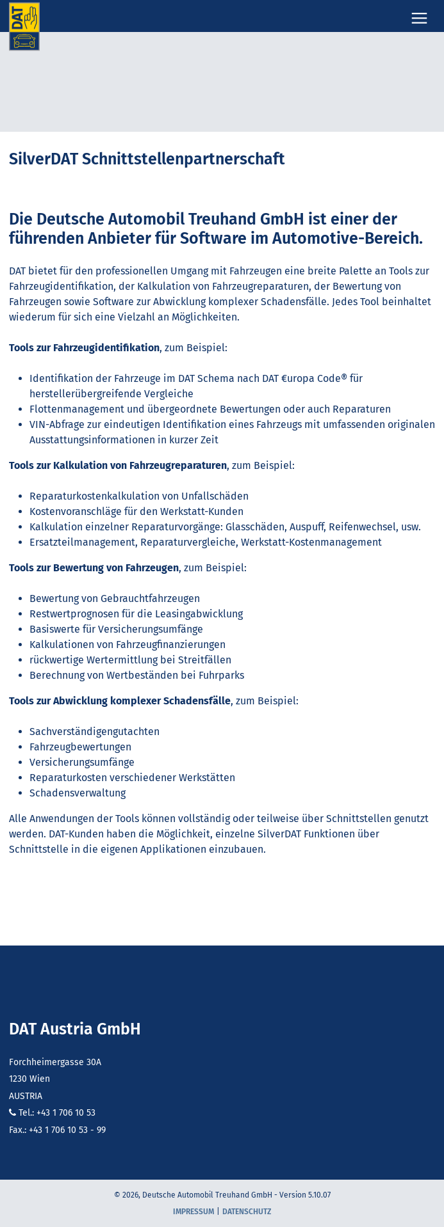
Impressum (193, 1211)
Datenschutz (246, 1211)
